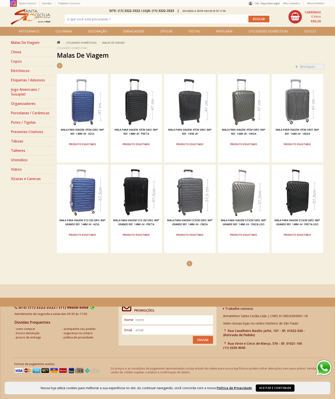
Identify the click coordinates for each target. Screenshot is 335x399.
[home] (30, 23)
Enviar (203, 339)
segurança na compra (78, 332)
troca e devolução (28, 332)
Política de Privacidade (234, 388)
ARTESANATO (29, 31)
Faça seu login (270, 3)
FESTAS (194, 31)
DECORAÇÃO (97, 31)
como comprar (25, 328)
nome (128, 319)
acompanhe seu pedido (80, 328)
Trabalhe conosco (238, 308)
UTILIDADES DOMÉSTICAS (268, 31)
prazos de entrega (28, 337)
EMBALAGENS (133, 31)
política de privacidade (78, 337)
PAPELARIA (224, 31)
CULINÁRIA (63, 31)
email (128, 329)
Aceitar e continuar (275, 388)
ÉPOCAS (166, 31)
